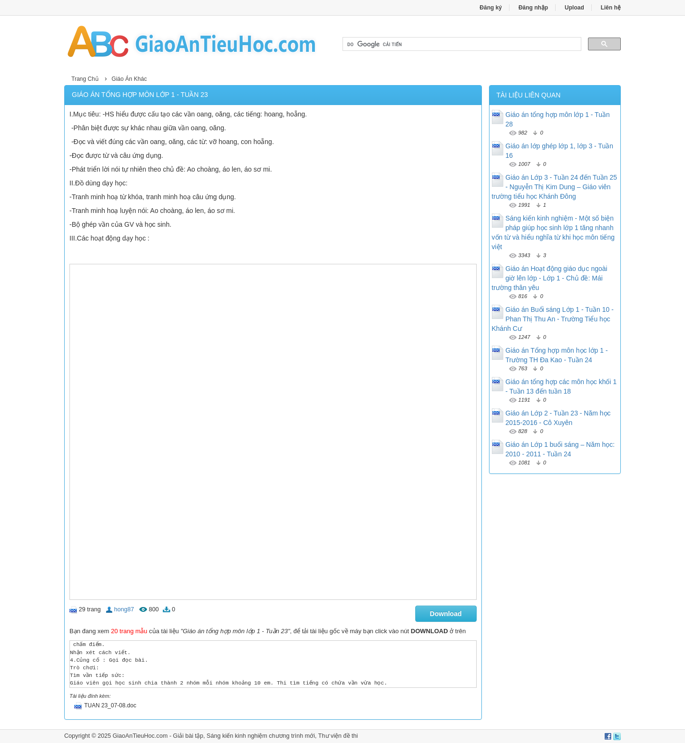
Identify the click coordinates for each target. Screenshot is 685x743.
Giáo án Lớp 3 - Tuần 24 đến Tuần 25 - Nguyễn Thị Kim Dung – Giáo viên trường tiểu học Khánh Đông (554, 187)
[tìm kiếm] (461, 44)
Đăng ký (491, 7)
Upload (574, 7)
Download (446, 614)
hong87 (124, 609)
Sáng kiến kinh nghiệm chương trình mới (260, 736)
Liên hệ (611, 7)
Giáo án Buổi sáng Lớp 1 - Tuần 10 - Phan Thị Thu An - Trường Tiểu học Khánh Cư (553, 319)
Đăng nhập (533, 7)
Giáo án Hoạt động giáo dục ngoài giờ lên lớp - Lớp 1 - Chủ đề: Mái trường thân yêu (549, 278)
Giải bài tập (188, 736)
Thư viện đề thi (338, 736)
